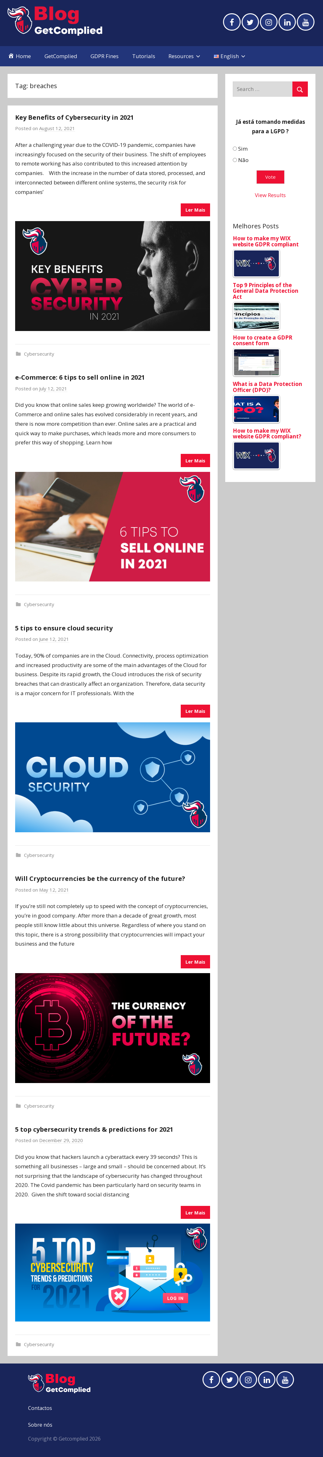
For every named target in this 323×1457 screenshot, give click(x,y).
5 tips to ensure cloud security (64, 628)
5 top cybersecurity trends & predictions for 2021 (94, 1129)
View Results (270, 195)
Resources (184, 56)
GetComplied (60, 56)
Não (243, 160)
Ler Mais (195, 210)
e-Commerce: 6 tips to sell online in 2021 (80, 377)
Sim (243, 148)
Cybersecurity (39, 354)
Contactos (40, 1408)
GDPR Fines (105, 56)
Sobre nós (40, 1424)
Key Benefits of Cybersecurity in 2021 (74, 117)
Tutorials (143, 56)
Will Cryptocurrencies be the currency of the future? (100, 878)
